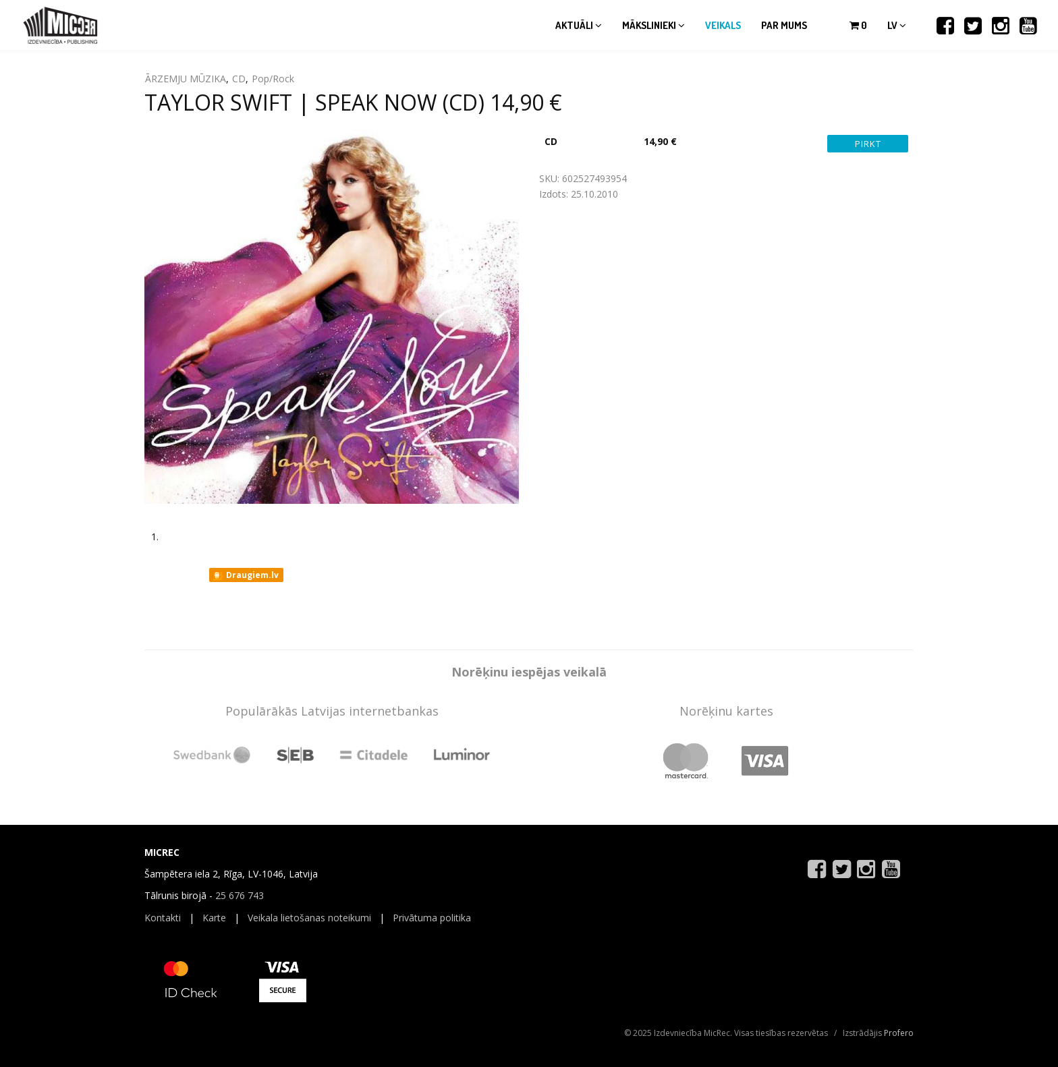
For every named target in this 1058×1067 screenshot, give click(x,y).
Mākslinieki (653, 25)
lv (896, 25)
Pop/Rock (273, 78)
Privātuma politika (432, 917)
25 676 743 (239, 895)
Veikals (723, 25)
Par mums (784, 25)
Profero (899, 1033)
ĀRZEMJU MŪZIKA (185, 78)
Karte (214, 917)
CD (239, 78)
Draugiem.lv (245, 575)
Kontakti (162, 917)
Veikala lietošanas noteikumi (309, 917)
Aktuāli (578, 25)
